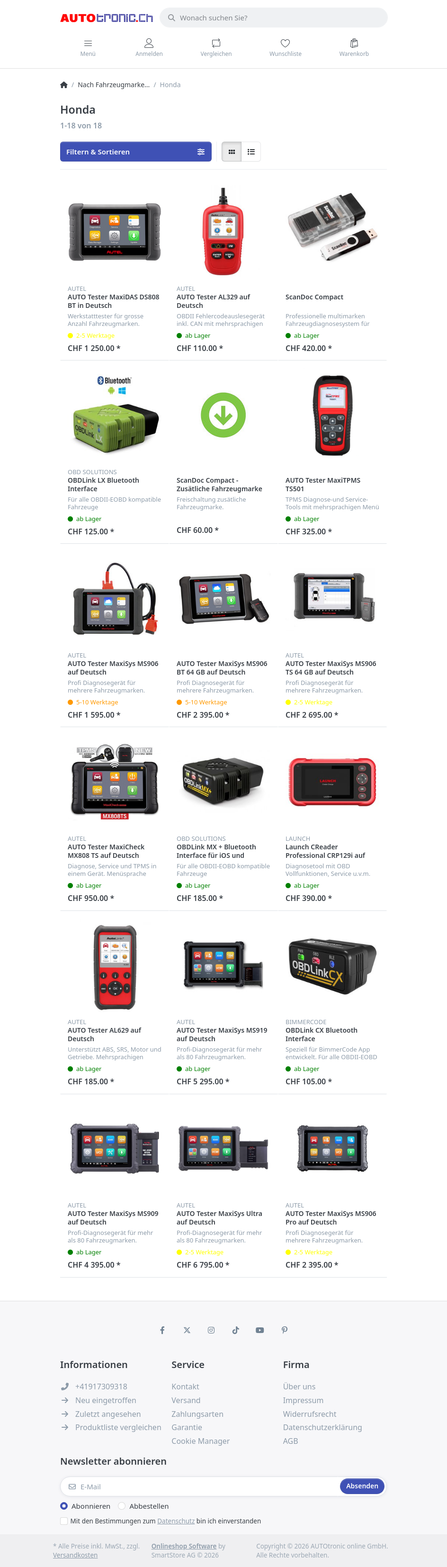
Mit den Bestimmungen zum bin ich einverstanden (166, 1521)
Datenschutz (176, 1521)
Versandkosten (75, 1555)
